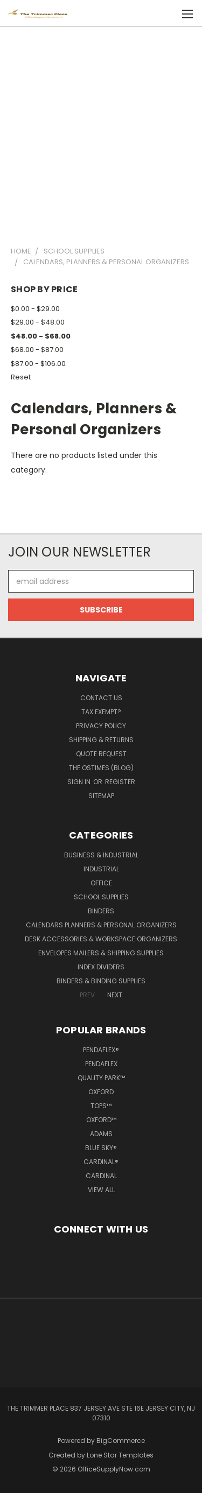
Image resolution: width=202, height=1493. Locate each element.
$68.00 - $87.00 (37, 349)
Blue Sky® (101, 1147)
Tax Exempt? (101, 711)
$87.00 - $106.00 (38, 363)
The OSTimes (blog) (101, 767)
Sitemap (101, 795)
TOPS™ (101, 1105)
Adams (101, 1133)
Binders (101, 910)
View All (101, 1189)
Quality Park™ (101, 1077)
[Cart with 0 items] (169, 13)
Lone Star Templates (120, 1455)
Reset (21, 377)
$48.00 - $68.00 (41, 336)
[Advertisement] (101, 132)
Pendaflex (101, 1063)
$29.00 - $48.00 (38, 322)
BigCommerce (120, 1440)
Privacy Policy (101, 725)
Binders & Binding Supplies (101, 980)
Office (101, 883)
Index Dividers (101, 966)
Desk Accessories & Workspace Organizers (101, 938)
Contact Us (101, 697)
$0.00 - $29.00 (35, 309)
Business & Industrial (101, 855)
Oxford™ (101, 1119)
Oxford (101, 1091)
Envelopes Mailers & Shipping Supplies (101, 952)
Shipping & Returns (101, 739)
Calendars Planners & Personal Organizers (101, 924)
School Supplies (101, 897)
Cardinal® (101, 1161)
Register (120, 781)
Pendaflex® (101, 1049)
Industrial (101, 869)
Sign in (79, 781)
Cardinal (101, 1175)
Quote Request (101, 753)
